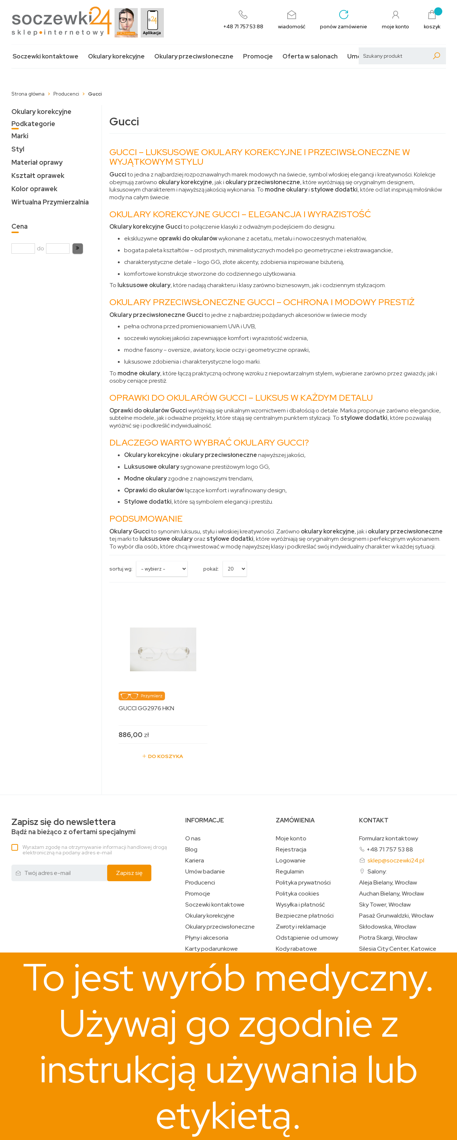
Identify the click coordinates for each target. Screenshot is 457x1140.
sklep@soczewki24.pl (396, 860)
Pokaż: (211, 568)
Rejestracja (291, 849)
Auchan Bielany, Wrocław (391, 893)
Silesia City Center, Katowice (397, 949)
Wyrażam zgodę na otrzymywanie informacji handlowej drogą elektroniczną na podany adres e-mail (94, 849)
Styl (17, 149)
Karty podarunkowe (211, 949)
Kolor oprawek (34, 189)
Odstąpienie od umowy (307, 937)
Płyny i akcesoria (206, 937)
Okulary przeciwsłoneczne (194, 56)
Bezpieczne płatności (305, 915)
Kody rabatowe (296, 949)
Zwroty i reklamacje (301, 926)
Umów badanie (205, 871)
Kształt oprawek (37, 175)
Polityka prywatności (303, 882)
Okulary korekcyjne (116, 56)
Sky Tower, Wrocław (385, 904)
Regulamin (290, 871)
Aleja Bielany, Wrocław (388, 882)
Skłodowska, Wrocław (387, 926)
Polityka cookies (297, 893)
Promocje (258, 56)
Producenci (200, 882)
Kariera (194, 860)
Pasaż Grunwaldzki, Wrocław (396, 915)
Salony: (377, 871)
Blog (191, 849)
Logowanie (291, 860)
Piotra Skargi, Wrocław (388, 937)
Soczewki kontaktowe (45, 56)
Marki (19, 136)
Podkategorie (33, 123)
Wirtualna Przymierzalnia (50, 202)
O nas (193, 838)
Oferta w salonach (310, 56)
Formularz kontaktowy (388, 838)
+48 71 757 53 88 (389, 849)
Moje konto (291, 838)
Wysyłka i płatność (300, 904)
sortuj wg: (121, 568)
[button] (78, 248)
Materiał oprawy (37, 162)
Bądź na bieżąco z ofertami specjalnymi (73, 826)
